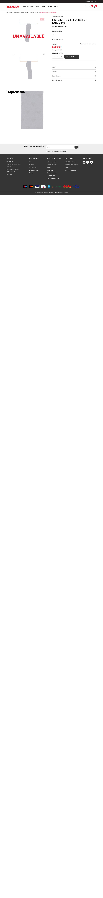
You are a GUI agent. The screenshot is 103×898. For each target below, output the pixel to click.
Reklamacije (50, 170)
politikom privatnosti (60, 151)
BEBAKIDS (9, 12)
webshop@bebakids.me (13, 169)
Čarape (27, 12)
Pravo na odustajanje (52, 164)
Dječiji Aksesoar (20, 12)
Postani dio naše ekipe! (70, 170)
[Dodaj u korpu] (71, 57)
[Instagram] (87, 162)
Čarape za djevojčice (34, 12)
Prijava (87, 1)
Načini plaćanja (51, 175)
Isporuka (49, 167)
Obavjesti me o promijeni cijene (88, 44)
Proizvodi (14, 12)
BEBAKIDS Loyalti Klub (70, 162)
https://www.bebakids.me (43, 192)
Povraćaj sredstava (52, 173)
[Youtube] (91, 162)
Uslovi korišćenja (51, 162)
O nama (31, 164)
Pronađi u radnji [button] (74, 80)
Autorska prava (33, 167)
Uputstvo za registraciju (53, 178)
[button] (95, 6)
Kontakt (31, 173)
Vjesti (30, 162)
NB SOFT (57, 192)
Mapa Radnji (68, 167)
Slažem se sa (57, 151)
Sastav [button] (74, 72)
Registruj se (93, 1)
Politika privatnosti (33, 170)
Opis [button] (74, 67)
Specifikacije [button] (74, 76)
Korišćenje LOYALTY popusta (72, 164)
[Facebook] (84, 162)
